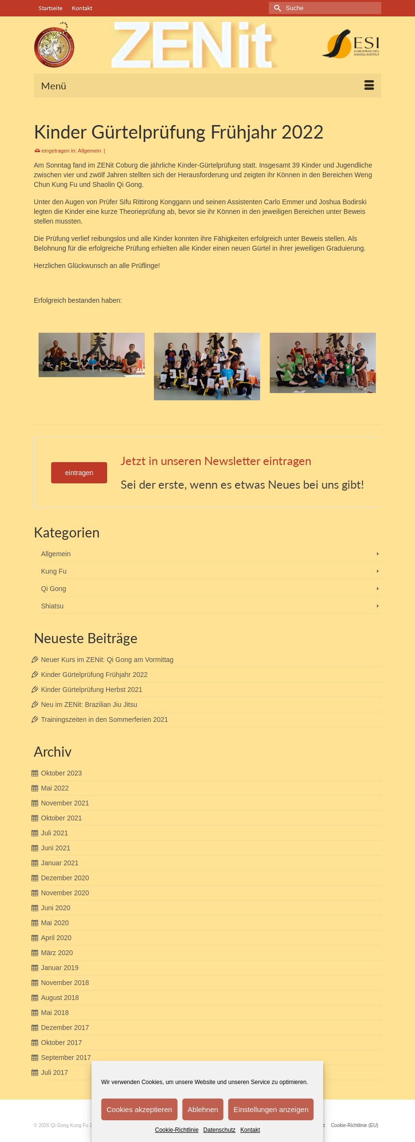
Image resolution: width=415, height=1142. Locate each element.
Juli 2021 (54, 833)
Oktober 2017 (61, 1042)
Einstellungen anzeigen (271, 1109)
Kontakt (250, 1130)
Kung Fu (54, 571)
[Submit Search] (276, 8)
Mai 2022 (55, 788)
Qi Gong (53, 588)
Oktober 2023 (61, 773)
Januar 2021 (60, 863)
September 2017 (66, 1057)
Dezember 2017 (65, 1027)
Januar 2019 (60, 968)
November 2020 (65, 893)
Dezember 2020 (65, 878)
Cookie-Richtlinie (176, 1130)
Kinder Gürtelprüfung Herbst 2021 (91, 689)
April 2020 (56, 938)
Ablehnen (203, 1109)
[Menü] (207, 85)
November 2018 (65, 983)
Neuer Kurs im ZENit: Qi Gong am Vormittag (107, 659)
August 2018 (60, 997)
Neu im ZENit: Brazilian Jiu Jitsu (89, 704)
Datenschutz (219, 1130)
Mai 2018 (55, 1012)
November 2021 (65, 803)
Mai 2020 (55, 923)
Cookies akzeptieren (139, 1109)
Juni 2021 (55, 848)
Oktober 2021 (61, 818)
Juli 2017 (54, 1072)
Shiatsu (52, 606)
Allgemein (89, 151)
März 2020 (57, 953)
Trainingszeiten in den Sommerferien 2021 (104, 719)
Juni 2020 (55, 908)
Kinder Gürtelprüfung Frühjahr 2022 (94, 674)
